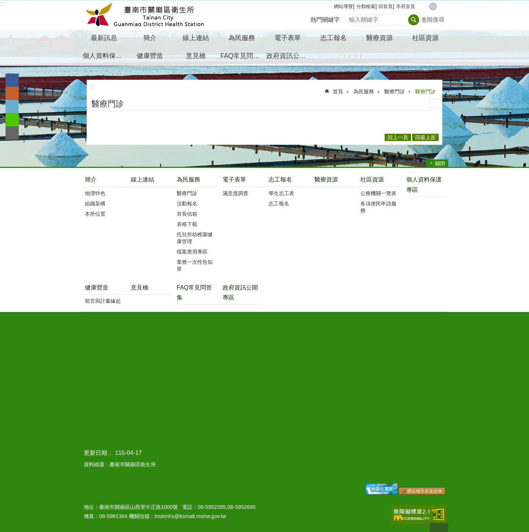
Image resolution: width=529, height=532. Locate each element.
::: (2, 3)
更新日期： (98, 453)
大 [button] (441, 6)
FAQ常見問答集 (242, 56)
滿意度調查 (235, 193)
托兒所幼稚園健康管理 (195, 237)
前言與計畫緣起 (103, 301)
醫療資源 (379, 38)
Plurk (12, 93)
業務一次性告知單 (195, 265)
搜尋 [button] (413, 19)
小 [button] (425, 6)
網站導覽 (343, 6)
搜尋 (351, 18)
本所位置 (95, 214)
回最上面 (439, 527)
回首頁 (385, 6)
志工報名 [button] (333, 38)
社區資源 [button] (425, 38)
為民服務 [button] (241, 38)
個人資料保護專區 (105, 56)
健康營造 (96, 287)
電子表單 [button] (287, 38)
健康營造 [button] (150, 56)
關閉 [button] (440, 163)
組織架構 (95, 203)
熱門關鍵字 (325, 20)
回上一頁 (398, 137)
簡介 (91, 179)
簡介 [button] (149, 38)
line (12, 119)
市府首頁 (405, 6)
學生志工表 (281, 193)
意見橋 (196, 56)
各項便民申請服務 (378, 207)
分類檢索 (365, 6)
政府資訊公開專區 (288, 56)
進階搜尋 (433, 20)
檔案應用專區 (192, 252)
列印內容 (434, 103)
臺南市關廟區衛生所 (145, 15)
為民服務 (363, 91)
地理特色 (95, 193)
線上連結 (196, 38)
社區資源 (372, 179)
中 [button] (433, 6)
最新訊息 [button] (104, 38)
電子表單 (234, 179)
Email (12, 133)
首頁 (338, 91)
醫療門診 (394, 91)
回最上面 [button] (425, 137)
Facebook (12, 80)
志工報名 (280, 179)
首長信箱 (187, 214)
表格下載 (187, 224)
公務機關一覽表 (378, 193)
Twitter (12, 106)
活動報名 (187, 203)
